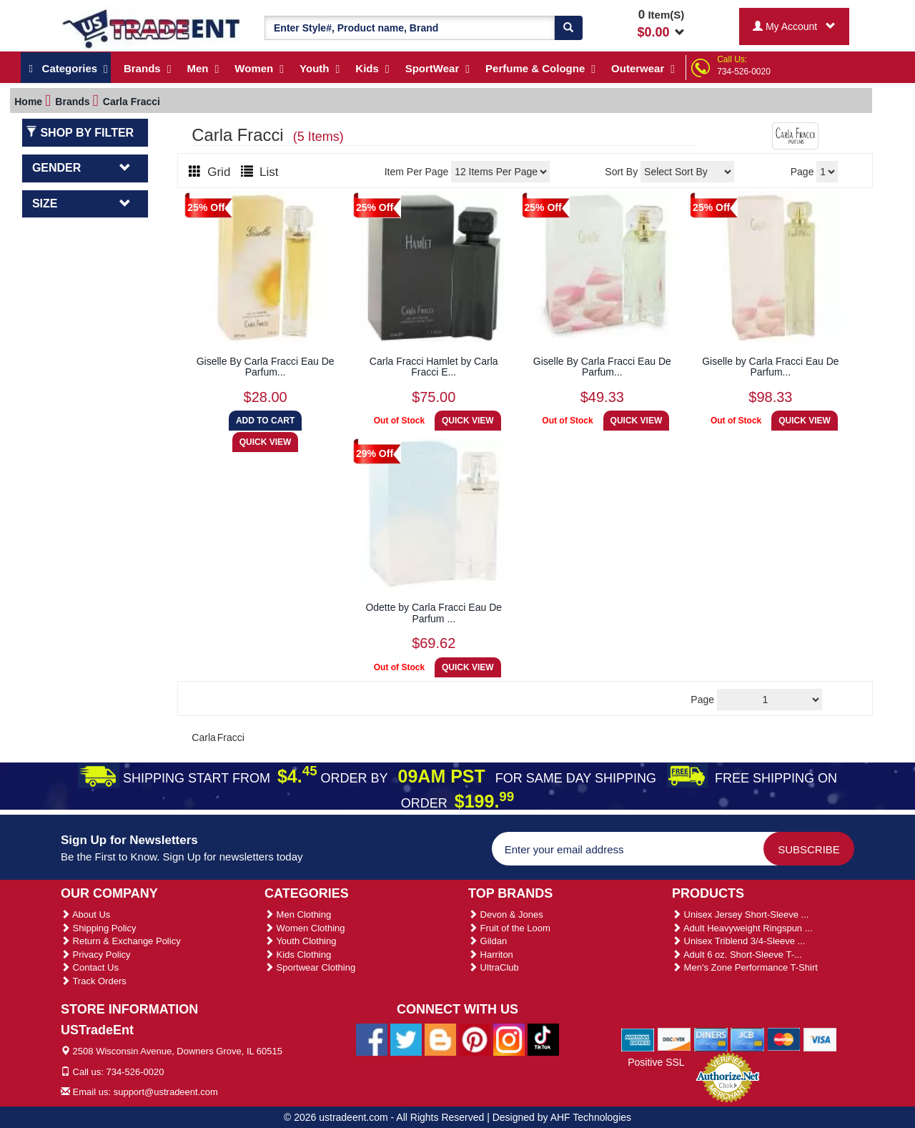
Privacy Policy (96, 954)
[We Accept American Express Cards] (638, 1038)
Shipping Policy (99, 928)
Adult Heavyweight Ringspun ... (742, 928)
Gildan (487, 941)
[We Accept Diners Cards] (711, 1038)
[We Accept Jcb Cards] (747, 1038)
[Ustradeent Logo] (152, 27)
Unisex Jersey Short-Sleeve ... (740, 914)
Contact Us (90, 967)
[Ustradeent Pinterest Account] (474, 1039)
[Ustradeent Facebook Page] (371, 1039)
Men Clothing (297, 914)
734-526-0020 (744, 72)
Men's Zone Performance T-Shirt (745, 967)
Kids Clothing (297, 954)
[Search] (568, 28)
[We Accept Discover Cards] (674, 1038)
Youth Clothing (300, 941)
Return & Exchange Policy (121, 941)
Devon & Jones (505, 914)
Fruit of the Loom (509, 928)
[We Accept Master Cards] (784, 1038)
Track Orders (94, 981)
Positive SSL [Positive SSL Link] (656, 1062)
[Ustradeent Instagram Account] (509, 1039)
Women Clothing (304, 928)
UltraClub (493, 967)
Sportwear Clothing (309, 967)
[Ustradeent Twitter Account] (406, 1039)
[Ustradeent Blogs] (440, 1039)
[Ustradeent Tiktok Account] (543, 1039)
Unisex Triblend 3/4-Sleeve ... (738, 941)
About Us (85, 914)
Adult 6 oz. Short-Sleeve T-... (737, 954)
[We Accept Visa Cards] (820, 1038)
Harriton (490, 954)
